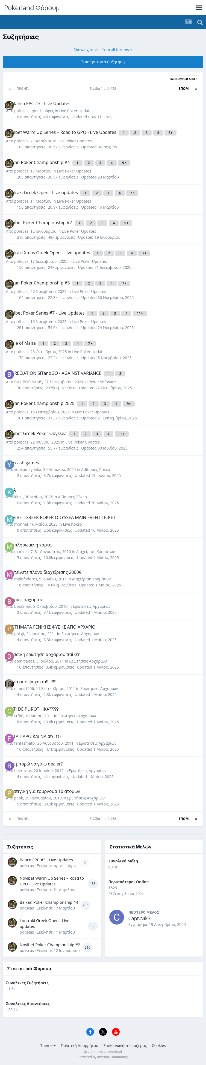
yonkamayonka (27, 469)
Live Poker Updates (76, 110)
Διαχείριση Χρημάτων (95, 551)
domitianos (24, 661)
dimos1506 (24, 688)
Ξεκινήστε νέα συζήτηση (103, 61)
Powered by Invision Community (103, 1057)
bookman (22, 606)
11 (140, 313)
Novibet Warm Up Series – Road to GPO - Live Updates (52, 880)
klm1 (18, 496)
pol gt (19, 633)
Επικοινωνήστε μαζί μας (125, 1045)
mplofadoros (25, 579)
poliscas (21, 110)
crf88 (18, 715)
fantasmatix (24, 743)
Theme (48, 1045)
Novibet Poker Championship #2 (50, 944)
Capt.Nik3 (139, 918)
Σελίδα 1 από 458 (104, 88)
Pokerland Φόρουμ (32, 7)
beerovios (23, 770)
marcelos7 (23, 551)
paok (18, 798)
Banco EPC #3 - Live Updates (46, 859)
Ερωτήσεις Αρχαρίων (91, 606)
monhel (21, 524)
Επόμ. (184, 88)
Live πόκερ (72, 524)
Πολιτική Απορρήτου (79, 1045)
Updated (91, 116)
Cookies (159, 1045)
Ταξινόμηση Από (183, 79)
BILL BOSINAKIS (28, 381)
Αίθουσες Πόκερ (95, 469)
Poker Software (102, 381)
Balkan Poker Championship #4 (49, 902)
